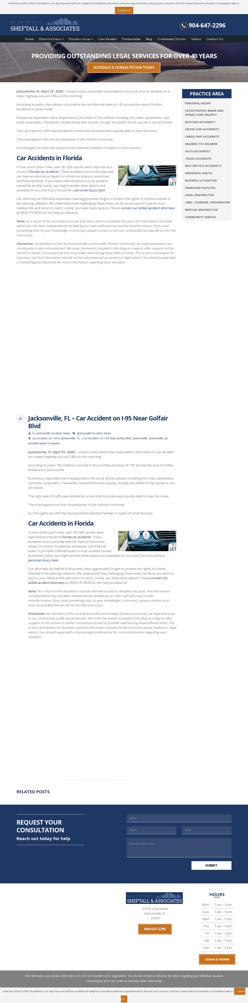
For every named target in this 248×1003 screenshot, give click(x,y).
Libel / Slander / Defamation (207, 202)
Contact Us (214, 39)
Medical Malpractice (201, 210)
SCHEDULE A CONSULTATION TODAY (124, 67)
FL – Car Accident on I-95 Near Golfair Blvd (104, 438)
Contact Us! (124, 10)
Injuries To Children (201, 144)
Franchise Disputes (200, 188)
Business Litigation (201, 180)
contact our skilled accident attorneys (148, 208)
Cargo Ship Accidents (202, 136)
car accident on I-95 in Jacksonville (53, 438)
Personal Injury (198, 103)
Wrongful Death (198, 173)
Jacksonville (140, 438)
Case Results (107, 39)
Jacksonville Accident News (53, 433)
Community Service (171, 39)
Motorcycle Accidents (203, 166)
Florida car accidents (44, 172)
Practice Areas (79, 39)
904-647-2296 (207, 25)
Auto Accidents (197, 151)
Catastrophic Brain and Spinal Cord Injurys (204, 112)
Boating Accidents (200, 122)
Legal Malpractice (199, 195)
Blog (149, 39)
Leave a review (217, 959)
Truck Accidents (198, 158)
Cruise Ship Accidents (202, 129)
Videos (196, 39)
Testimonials (131, 39)
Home (29, 39)
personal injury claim (90, 190)
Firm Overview (50, 39)
